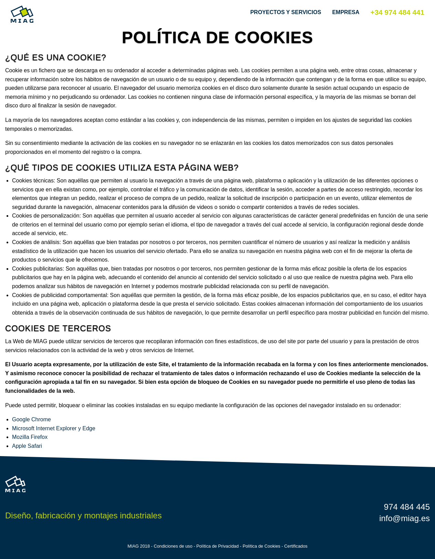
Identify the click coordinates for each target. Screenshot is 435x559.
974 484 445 (407, 506)
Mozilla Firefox (29, 437)
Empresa (345, 12)
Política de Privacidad (217, 546)
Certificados (296, 546)
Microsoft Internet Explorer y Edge (53, 428)
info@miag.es (404, 518)
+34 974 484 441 (397, 12)
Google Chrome (31, 419)
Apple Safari (27, 446)
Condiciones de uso (173, 546)
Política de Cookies (261, 546)
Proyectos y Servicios (285, 12)
